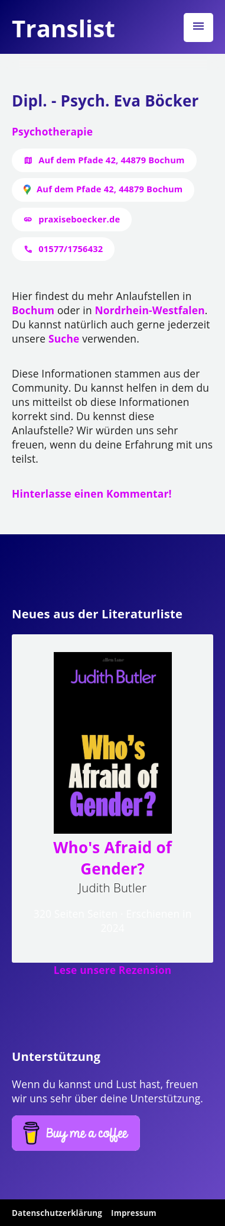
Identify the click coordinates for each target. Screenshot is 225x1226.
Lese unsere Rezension (113, 970)
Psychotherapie (52, 131)
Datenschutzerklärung (57, 1213)
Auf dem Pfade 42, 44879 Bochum (111, 160)
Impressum (133, 1213)
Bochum (33, 310)
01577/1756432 (70, 248)
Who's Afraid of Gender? (112, 858)
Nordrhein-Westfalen (149, 310)
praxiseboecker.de (79, 219)
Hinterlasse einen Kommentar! (92, 493)
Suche (63, 338)
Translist (63, 28)
